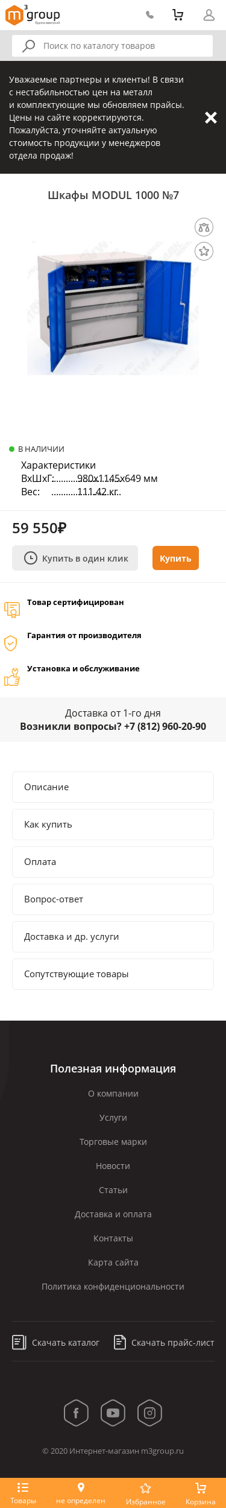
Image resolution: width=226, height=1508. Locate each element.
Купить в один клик (76, 558)
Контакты (113, 1238)
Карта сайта (113, 1262)
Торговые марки (113, 1141)
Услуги (113, 1117)
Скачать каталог (55, 1342)
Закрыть (211, 118)
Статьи (113, 1190)
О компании (113, 1093)
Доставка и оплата (113, 1214)
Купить (176, 558)
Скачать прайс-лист (164, 1342)
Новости (113, 1165)
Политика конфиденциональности (113, 1286)
